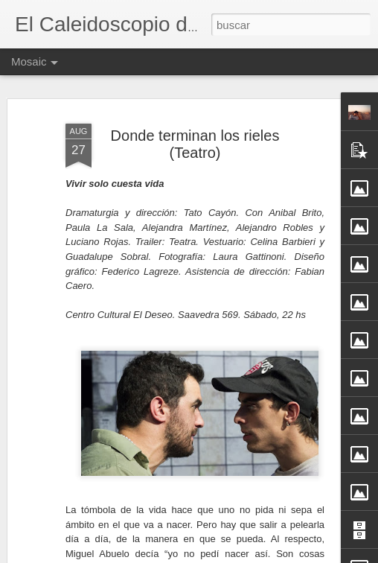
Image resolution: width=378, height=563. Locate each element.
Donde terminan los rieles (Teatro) (195, 136)
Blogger (247, 554)
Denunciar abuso (296, 554)
